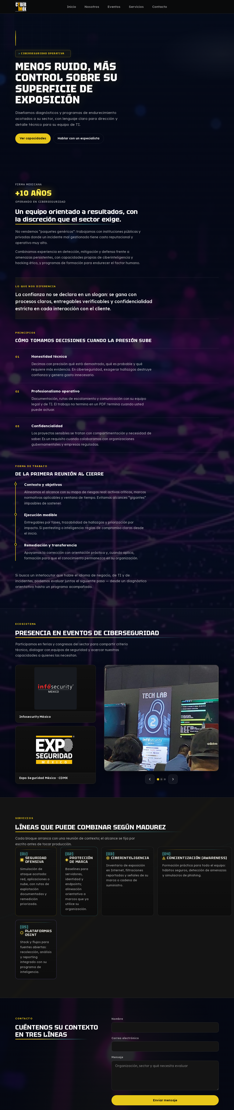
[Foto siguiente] (173, 779)
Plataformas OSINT (36, 936)
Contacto (159, 7)
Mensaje (117, 1057)
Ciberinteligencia (127, 861)
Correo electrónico (125, 1038)
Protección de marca (79, 863)
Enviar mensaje (165, 1100)
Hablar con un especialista (78, 138)
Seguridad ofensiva (33, 863)
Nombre (117, 1018)
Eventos (114, 7)
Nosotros (92, 7)
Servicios (136, 7)
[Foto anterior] (150, 779)
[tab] (158, 779)
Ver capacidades (33, 138)
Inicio (71, 7)
